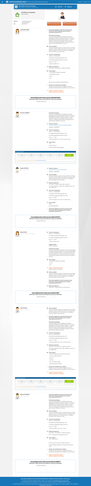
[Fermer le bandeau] (75, 7)
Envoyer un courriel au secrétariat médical (70, 23)
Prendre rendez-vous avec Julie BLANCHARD (54, 23)
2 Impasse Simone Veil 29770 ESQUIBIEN (58, 169)
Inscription (85, 1)
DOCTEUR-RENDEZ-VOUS (17, 2)
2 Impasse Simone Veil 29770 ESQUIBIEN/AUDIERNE (60, 125)
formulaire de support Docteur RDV (61, 480)
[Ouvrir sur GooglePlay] (68, 6)
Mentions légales (65, 484)
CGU (71, 484)
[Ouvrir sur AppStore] (59, 6)
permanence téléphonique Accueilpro (47, 484)
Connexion (79, 1)
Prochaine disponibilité (41, 160)
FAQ (89, 1)
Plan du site (49, 485)
